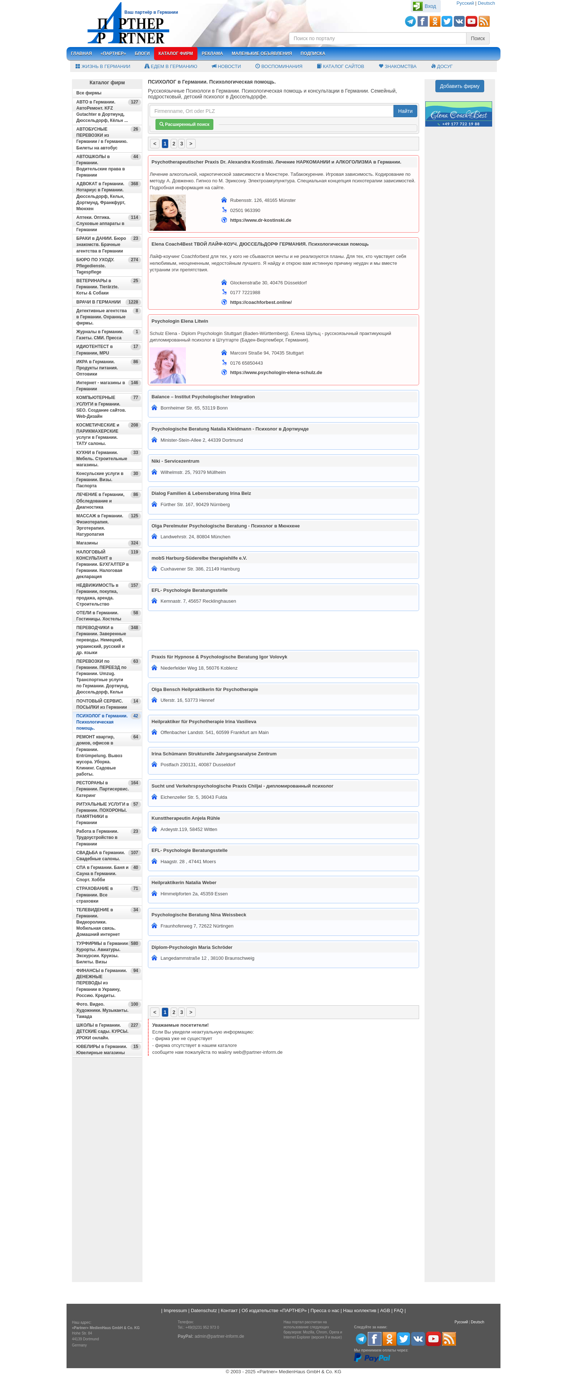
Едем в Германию (171, 66)
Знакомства (398, 66)
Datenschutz (204, 1310)
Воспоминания (278, 66)
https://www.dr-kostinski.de (260, 220)
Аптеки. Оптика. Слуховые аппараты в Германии (108, 223)
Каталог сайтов (340, 66)
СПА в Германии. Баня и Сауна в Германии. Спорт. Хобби (108, 873)
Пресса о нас (325, 1310)
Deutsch (486, 3)
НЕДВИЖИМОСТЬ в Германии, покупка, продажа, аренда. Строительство (108, 594)
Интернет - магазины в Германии (108, 385)
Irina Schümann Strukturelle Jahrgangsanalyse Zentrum (214, 753)
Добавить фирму (460, 86)
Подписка (312, 53)
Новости (226, 66)
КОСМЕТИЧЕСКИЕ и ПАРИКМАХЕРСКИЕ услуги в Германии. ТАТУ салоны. (108, 434)
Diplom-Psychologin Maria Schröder (192, 947)
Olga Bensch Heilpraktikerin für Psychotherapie (205, 689)
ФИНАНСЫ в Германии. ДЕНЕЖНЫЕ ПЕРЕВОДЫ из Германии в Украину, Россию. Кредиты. (108, 983)
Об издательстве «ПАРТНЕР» (274, 1310)
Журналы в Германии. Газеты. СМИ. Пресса (108, 334)
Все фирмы (89, 93)
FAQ (398, 1310)
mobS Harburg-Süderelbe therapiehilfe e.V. (199, 558)
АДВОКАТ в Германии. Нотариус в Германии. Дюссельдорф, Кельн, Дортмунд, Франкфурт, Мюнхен (108, 196)
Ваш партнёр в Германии (151, 12)
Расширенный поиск (184, 124)
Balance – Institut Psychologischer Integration (203, 396)
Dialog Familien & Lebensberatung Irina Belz (201, 493)
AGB (385, 1310)
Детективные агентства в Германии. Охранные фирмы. (108, 317)
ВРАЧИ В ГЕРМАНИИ (108, 302)
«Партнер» (113, 53)
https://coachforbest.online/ (261, 302)
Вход (430, 6)
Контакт (229, 1310)
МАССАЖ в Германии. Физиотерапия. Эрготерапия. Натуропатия (108, 525)
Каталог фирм (175, 53)
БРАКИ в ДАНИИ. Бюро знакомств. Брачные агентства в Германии (108, 244)
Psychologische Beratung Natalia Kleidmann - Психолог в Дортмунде (230, 429)
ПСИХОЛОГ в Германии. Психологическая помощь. (108, 722)
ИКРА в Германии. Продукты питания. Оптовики (108, 368)
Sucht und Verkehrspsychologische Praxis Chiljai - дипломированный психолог (242, 786)
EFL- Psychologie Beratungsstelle (189, 590)
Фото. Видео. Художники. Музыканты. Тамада (108, 1010)
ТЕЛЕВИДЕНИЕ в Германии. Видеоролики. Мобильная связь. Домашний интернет (108, 922)
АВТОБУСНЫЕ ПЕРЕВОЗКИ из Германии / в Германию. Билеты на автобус (108, 138)
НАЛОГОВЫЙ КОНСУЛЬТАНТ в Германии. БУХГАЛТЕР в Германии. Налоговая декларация (108, 564)
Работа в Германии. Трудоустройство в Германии (108, 837)
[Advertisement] (107, 1172)
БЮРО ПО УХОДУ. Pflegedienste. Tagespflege (108, 266)
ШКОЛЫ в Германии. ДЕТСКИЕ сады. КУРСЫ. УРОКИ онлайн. (108, 1031)
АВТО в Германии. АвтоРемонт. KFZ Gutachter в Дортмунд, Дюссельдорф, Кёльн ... (108, 111)
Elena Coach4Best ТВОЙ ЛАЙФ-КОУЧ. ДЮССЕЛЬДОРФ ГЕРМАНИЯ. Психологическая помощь (260, 244)
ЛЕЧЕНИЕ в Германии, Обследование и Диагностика (108, 500)
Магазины (108, 543)
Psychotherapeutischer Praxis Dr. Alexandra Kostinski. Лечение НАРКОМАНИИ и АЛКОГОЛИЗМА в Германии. (276, 162)
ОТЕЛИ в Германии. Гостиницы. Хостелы (108, 615)
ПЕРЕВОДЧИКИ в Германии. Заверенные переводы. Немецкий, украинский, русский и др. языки (108, 640)
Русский (465, 3)
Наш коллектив (359, 1310)
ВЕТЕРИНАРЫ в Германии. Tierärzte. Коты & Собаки (108, 287)
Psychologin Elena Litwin (180, 321)
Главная (81, 53)
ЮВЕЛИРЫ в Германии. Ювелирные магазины (108, 1049)
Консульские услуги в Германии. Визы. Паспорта (108, 479)
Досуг (442, 66)
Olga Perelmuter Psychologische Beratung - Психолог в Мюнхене (226, 526)
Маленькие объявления (262, 53)
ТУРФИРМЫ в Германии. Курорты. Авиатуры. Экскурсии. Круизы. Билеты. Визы (108, 952)
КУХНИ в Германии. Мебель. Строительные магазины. (108, 458)
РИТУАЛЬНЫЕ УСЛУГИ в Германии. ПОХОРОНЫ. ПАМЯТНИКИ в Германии (108, 813)
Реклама (212, 53)
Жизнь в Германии (103, 66)
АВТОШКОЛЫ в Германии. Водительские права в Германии (108, 166)
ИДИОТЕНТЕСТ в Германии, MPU (108, 349)
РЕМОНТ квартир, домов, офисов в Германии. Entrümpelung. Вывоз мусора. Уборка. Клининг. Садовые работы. (108, 755)
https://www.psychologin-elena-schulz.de (276, 372)
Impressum (175, 1310)
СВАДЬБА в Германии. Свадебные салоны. (108, 855)
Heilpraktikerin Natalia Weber (184, 882)
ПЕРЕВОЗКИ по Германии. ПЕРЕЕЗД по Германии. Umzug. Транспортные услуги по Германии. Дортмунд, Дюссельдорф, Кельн (108, 676)
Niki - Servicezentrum (175, 461)
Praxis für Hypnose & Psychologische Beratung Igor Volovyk (219, 656)
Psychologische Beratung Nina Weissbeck (199, 914)
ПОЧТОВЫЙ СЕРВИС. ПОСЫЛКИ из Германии (108, 704)
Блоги (142, 53)
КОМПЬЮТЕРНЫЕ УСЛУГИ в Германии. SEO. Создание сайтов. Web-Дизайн (108, 407)
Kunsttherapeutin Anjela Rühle (186, 818)
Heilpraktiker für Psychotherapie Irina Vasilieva (204, 721)
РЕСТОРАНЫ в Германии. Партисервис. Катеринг (108, 789)
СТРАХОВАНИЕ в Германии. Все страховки (108, 894)
